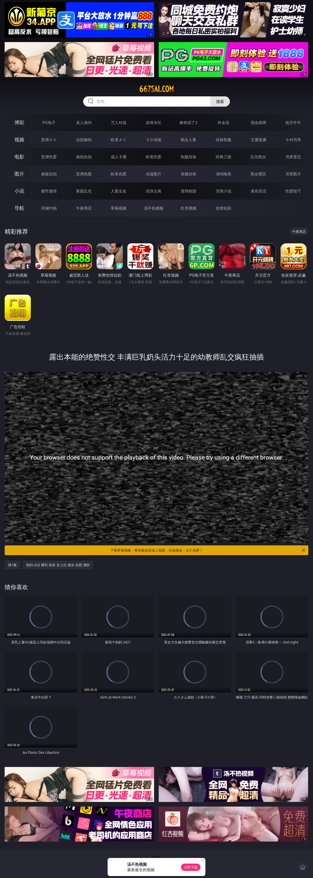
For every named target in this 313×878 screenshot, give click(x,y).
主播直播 (258, 139)
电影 (19, 156)
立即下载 (191, 867)
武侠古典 (153, 191)
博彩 (19, 122)
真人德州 (84, 122)
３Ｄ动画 (153, 139)
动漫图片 (153, 174)
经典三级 (223, 156)
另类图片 (293, 174)
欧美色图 (118, 174)
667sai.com (156, 89)
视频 (19, 139)
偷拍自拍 (84, 156)
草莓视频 (118, 208)
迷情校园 (188, 191)
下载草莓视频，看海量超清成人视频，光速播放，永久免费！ (208, 550)
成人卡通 (118, 156)
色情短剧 (223, 208)
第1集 (12, 565)
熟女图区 (258, 174)
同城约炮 (49, 208)
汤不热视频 (153, 208)
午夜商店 (84, 208)
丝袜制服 (223, 139)
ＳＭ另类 (293, 139)
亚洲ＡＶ (49, 139)
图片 (19, 173)
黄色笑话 (258, 191)
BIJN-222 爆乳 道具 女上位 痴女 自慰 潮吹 (58, 565)
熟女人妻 (188, 139)
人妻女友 (118, 191)
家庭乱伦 (84, 191)
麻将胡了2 (188, 122)
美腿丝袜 (188, 174)
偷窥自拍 (49, 174)
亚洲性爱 (49, 156)
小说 (19, 191)
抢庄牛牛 (293, 122)
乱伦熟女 (258, 156)
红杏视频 (188, 208)
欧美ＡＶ (118, 139)
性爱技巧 (293, 191)
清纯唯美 (223, 174)
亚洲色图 (84, 174)
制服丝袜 (188, 156)
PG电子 (48, 122)
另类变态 (293, 156)
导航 (19, 208)
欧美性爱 (153, 156)
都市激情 (49, 191)
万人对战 (118, 122)
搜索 (220, 101)
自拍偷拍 (84, 139)
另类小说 (223, 191)
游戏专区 (153, 122)
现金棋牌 (258, 122)
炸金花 (223, 122)
